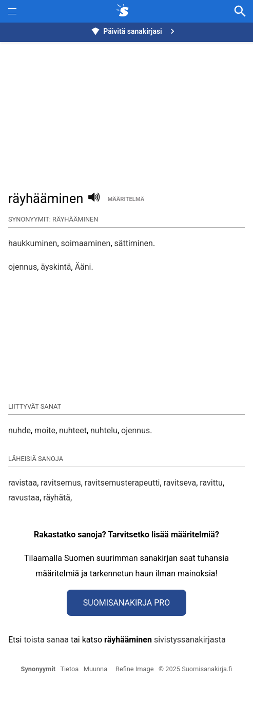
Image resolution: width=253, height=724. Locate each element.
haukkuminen (32, 243)
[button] (126, 362)
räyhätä (56, 540)
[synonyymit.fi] (124, 11)
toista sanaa (46, 682)
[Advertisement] (126, 111)
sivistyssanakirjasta (190, 682)
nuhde (19, 473)
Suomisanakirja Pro (126, 645)
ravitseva (180, 525)
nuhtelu (104, 473)
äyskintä (56, 267)
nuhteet (73, 473)
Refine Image (134, 711)
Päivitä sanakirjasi (134, 31)
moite (44, 473)
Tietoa (69, 711)
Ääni (83, 267)
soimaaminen (86, 243)
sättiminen (133, 243)
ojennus (22, 267)
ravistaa (22, 525)
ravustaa (24, 540)
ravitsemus (61, 525)
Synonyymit (38, 711)
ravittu (211, 525)
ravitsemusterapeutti (122, 525)
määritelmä (125, 199)
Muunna (95, 711)
